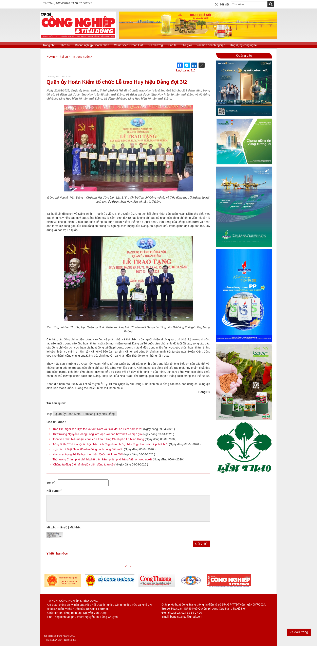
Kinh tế (172, 45)
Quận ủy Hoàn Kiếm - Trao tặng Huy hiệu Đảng (84, 413)
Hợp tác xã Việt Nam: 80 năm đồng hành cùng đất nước (88, 449)
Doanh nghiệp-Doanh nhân (92, 45)
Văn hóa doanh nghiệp (211, 45)
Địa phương (155, 45)
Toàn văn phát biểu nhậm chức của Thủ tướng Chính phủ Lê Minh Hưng (98, 439)
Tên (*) (50, 482)
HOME (50, 56)
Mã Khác (75, 527)
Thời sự (65, 45)
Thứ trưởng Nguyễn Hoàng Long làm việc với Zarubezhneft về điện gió (97, 434)
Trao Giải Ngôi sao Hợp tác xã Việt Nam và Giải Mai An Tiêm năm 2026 (98, 429)
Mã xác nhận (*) (56, 527)
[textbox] (249, 4)
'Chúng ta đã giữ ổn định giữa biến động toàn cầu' (84, 464)
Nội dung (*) (54, 490)
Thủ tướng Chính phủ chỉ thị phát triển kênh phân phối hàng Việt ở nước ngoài (102, 459)
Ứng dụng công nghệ (243, 45)
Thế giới (186, 45)
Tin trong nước (80, 56)
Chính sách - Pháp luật (128, 45)
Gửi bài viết (222, 4)
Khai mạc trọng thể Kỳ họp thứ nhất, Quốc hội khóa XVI (88, 454)
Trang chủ (49, 45)
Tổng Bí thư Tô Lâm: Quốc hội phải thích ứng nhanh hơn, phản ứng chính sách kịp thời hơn (110, 444)
